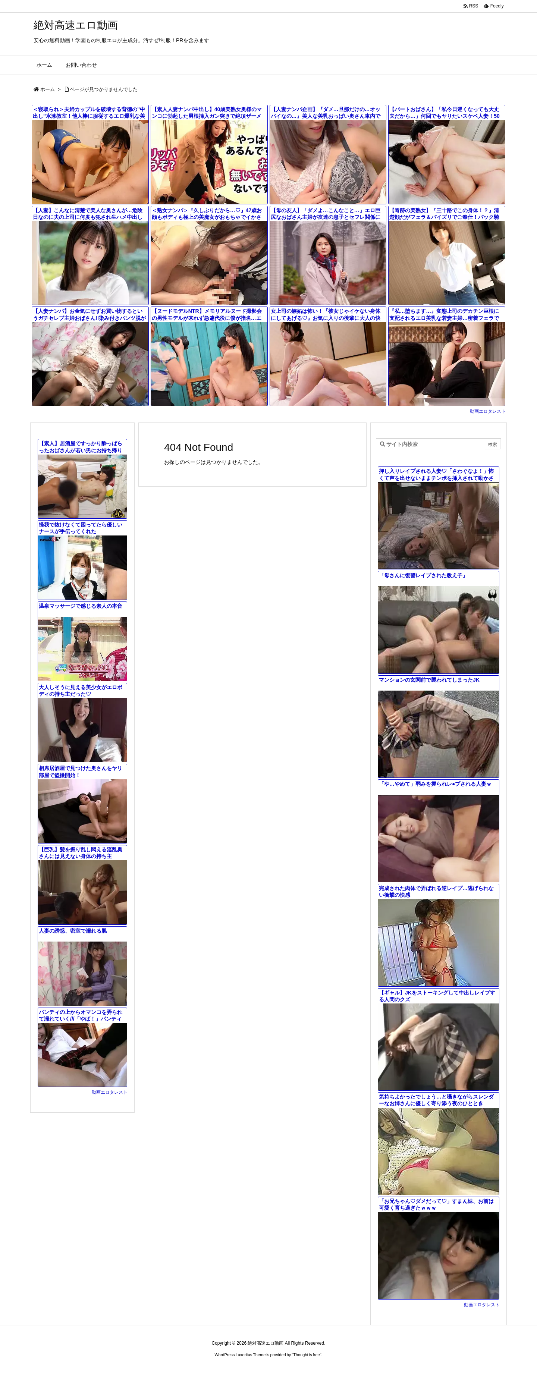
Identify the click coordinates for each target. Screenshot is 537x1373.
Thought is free (306, 1354)
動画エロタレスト (488, 411)
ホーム (47, 89)
